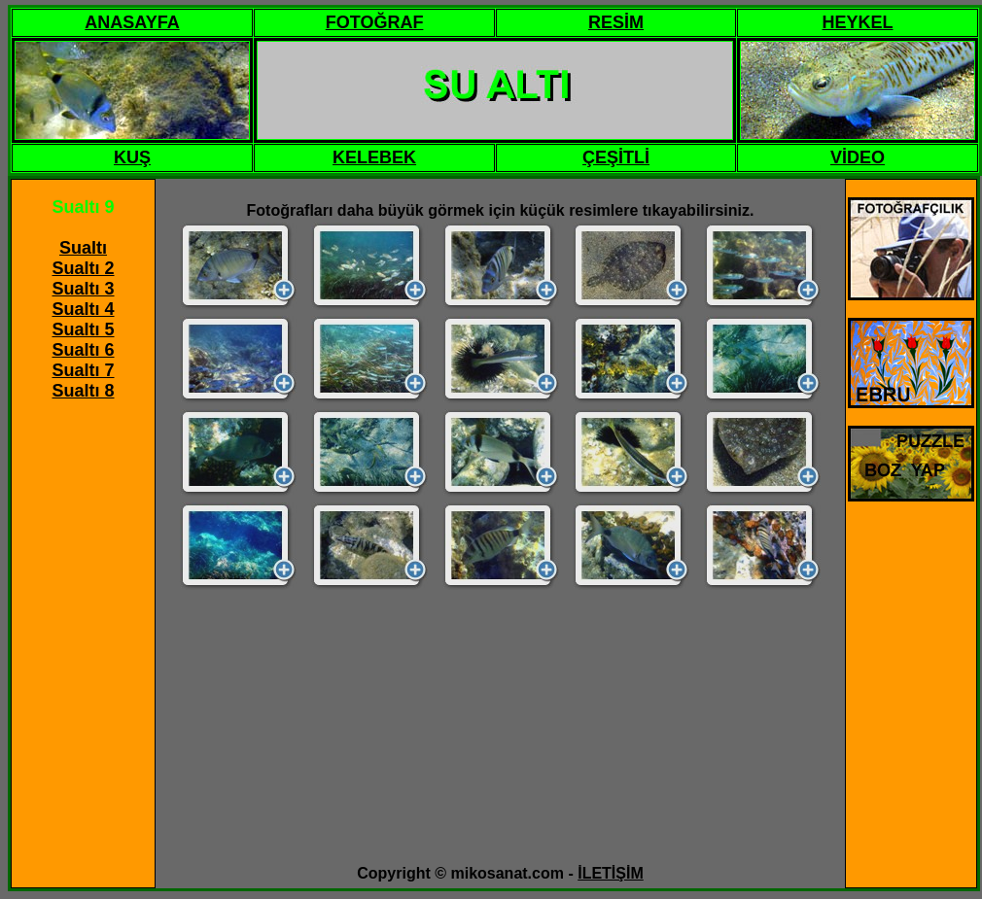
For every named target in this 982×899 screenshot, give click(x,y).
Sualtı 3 (83, 288)
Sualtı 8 (83, 390)
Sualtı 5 (83, 329)
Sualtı (83, 248)
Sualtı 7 (83, 370)
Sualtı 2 (83, 268)
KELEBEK (374, 157)
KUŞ (132, 157)
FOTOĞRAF (375, 22)
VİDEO (857, 157)
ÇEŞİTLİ (615, 157)
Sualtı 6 (83, 350)
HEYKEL (857, 22)
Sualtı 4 (83, 309)
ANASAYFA (132, 22)
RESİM (616, 22)
